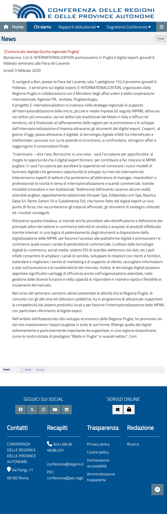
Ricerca (133, 444)
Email (28, 369)
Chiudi (160, 38)
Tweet (6, 369)
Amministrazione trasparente (101, 477)
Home (13, 26)
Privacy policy (98, 444)
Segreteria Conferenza (129, 26)
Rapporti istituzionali (79, 26)
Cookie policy (98, 452)
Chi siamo (42, 26)
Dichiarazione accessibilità (98, 463)
